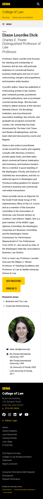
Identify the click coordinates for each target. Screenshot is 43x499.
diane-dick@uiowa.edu (20, 349)
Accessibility (7, 492)
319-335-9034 (10, 408)
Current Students (9, 431)
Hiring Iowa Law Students (22, 17)
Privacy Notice (7, 489)
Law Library (7, 441)
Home (4, 31)
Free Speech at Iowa (11, 453)
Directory (6, 17)
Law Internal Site (9, 434)
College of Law (13, 12)
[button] (38, 4)
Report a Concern (9, 464)
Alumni (5, 427)
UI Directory (7, 445)
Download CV (11, 288)
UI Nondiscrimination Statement (24, 489)
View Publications (13, 280)
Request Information (11, 479)
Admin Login (11, 420)
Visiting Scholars (9, 438)
